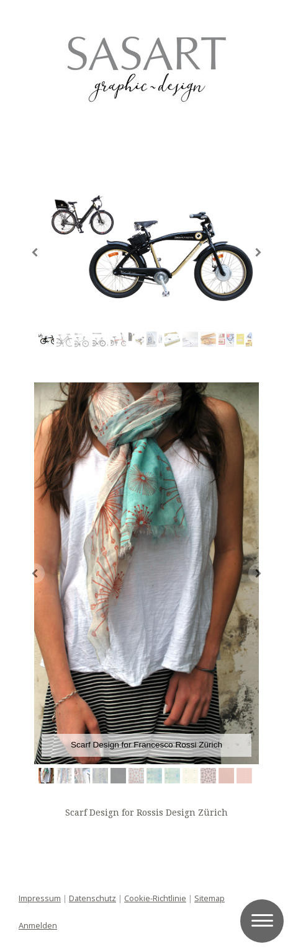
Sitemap (209, 898)
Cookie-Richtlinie (155, 898)
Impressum (40, 898)
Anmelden (38, 925)
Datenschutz (92, 898)
